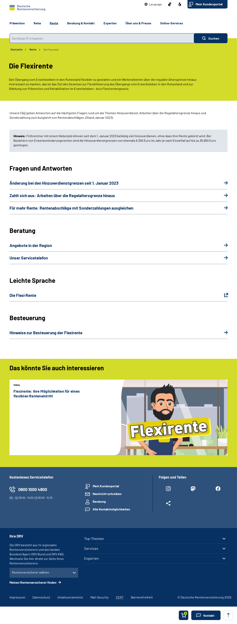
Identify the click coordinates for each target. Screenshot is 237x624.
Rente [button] (54, 23)
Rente (33, 49)
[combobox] (102, 38)
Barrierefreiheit (142, 597)
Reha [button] (37, 23)
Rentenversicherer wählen (30, 572)
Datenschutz (41, 597)
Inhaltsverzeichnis (70, 597)
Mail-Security (99, 597)
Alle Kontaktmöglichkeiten (111, 509)
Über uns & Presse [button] (138, 23)
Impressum (17, 597)
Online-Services (171, 23)
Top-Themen (94, 538)
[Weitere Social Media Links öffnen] (168, 504)
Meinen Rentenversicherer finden (33, 582)
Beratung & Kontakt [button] (81, 23)
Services (91, 548)
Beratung (99, 501)
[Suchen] (210, 38)
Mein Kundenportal (209, 4)
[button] (153, 4)
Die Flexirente (51, 49)
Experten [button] (110, 23)
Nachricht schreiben (107, 494)
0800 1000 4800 (32, 489)
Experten (91, 558)
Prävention (17, 23)
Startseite (16, 49)
